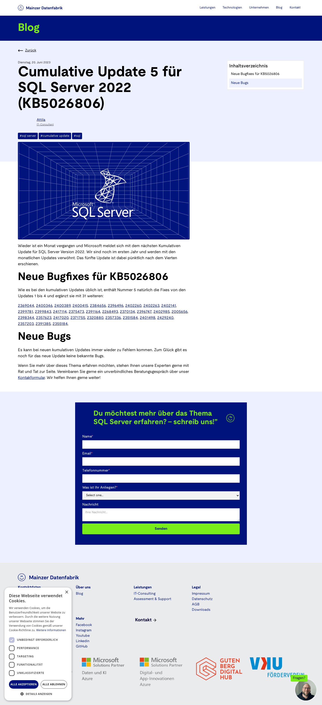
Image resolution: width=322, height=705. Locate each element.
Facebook (84, 625)
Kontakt (295, 7)
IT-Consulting (144, 593)
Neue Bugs (239, 83)
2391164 (93, 312)
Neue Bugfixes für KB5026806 (255, 74)
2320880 (95, 318)
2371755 (77, 318)
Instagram (83, 630)
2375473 (76, 312)
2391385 (43, 324)
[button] (207, 8)
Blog (279, 7)
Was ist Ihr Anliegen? (100, 487)
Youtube (83, 635)
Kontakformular (31, 378)
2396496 (115, 306)
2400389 (62, 306)
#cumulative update (54, 136)
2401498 (147, 318)
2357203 (26, 324)
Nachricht (90, 504)
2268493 (110, 312)
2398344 (26, 318)
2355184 (60, 324)
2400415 (80, 306)
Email (87, 453)
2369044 (26, 306)
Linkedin (82, 641)
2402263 (151, 306)
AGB (195, 604)
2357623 (43, 318)
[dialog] (38, 644)
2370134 (127, 312)
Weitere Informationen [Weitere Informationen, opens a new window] (51, 630)
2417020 (60, 318)
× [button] (66, 592)
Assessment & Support (152, 599)
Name (87, 436)
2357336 (113, 318)
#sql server (28, 136)
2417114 (60, 312)
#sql (77, 136)
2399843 (43, 312)
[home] (46, 8)
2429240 (165, 318)
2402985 (161, 312)
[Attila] (38, 122)
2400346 (44, 306)
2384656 (98, 306)
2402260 (133, 306)
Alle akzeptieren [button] (24, 684)
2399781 (25, 312)
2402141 (168, 306)
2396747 (144, 312)
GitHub (82, 646)
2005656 (179, 312)
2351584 (130, 318)
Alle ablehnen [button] (53, 684)
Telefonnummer (96, 470)
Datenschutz (202, 599)
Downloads (201, 609)
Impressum (201, 593)
